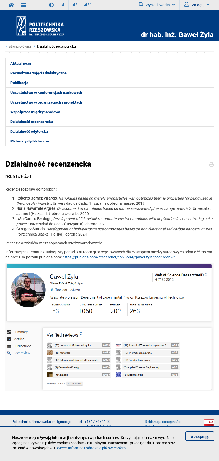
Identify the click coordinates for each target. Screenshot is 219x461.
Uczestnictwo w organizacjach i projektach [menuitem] (46, 102)
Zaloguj (196, 4)
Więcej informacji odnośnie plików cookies (91, 447)
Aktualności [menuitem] (20, 63)
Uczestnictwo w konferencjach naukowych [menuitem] (46, 92)
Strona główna (20, 46)
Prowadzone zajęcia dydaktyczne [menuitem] (38, 73)
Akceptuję (200, 437)
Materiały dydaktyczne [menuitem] (29, 141)
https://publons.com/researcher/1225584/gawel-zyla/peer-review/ (119, 257)
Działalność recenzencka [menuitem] (31, 122)
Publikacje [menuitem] (19, 83)
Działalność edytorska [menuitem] (29, 131)
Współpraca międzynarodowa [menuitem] (35, 112)
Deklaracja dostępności (163, 421)
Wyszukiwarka (157, 4)
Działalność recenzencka (56, 46)
